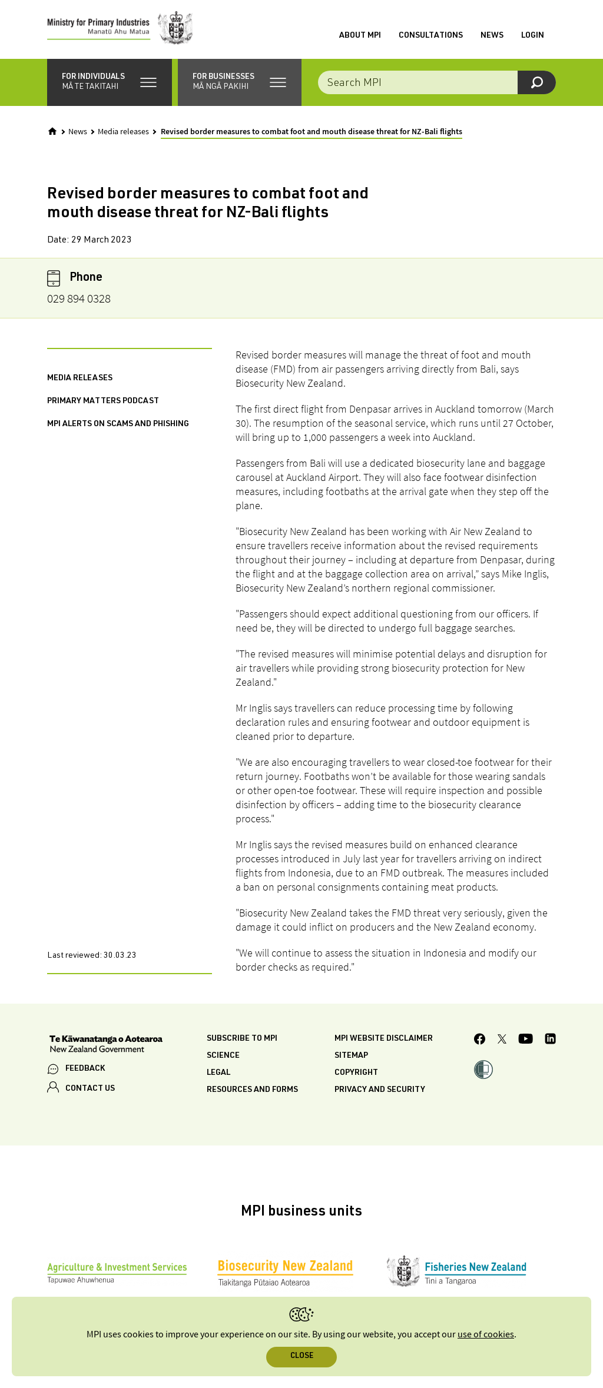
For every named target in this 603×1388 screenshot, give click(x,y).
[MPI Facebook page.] (480, 1040)
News (492, 36)
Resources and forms (252, 1090)
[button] (109, 82)
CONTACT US (90, 1089)
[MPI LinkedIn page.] (550, 1040)
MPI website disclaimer (383, 1039)
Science (223, 1056)
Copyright (356, 1073)
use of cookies (486, 1335)
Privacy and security (379, 1090)
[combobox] (437, 82)
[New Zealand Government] (106, 1045)
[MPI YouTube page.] (525, 1040)
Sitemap (351, 1056)
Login (532, 36)
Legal (218, 1073)
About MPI (360, 36)
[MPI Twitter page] (502, 1040)
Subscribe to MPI (242, 1039)
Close (301, 1356)
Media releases (123, 132)
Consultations (431, 36)
